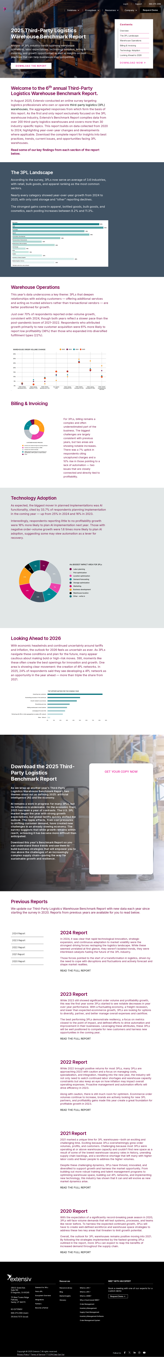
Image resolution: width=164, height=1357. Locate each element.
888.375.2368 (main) (19, 1313)
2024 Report (18, 933)
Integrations (39, 1300)
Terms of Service (38, 1354)
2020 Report (18, 961)
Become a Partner (41, 1308)
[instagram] (139, 1353)
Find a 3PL (39, 1291)
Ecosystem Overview (43, 1295)
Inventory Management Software (92, 1316)
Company (131, 10)
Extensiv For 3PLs (41, 1287)
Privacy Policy (23, 1354)
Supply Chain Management (89, 1312)
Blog (61, 1292)
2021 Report (18, 954)
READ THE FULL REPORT (75, 970)
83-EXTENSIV (16, 1309)
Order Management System (90, 1320)
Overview (124, 30)
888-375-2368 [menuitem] (155, 4)
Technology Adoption (130, 50)
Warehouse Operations (130, 40)
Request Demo (150, 10)
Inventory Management (88, 1308)
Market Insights (65, 1296)
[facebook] (124, 1353)
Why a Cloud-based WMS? (89, 1300)
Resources (112, 10)
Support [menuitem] (138, 4)
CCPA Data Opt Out (56, 1354)
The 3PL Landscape (129, 35)
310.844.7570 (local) (19, 1317)
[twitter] (129, 1353)
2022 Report (18, 947)
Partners (38, 1304)
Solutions (73, 10)
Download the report (31, 66)
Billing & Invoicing (128, 45)
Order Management (87, 1304)
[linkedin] (135, 1353)
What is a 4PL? (85, 1292)
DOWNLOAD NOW (132, 62)
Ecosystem (92, 10)
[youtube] (144, 1353)
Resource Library (66, 1288)
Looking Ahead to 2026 (131, 55)
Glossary (63, 1300)
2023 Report (18, 940)
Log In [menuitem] (125, 4)
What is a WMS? (85, 1296)
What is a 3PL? (85, 1288)
